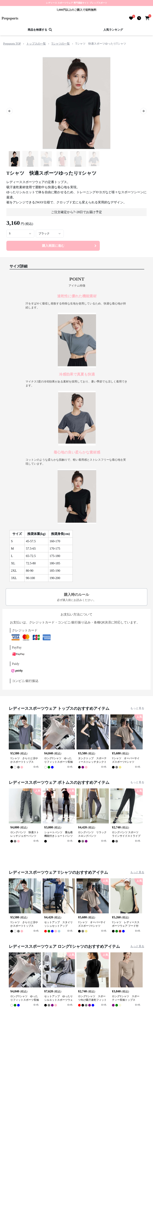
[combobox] (20, 234)
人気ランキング (113, 29)
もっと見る (137, 708)
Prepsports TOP (12, 43)
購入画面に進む (70, 246)
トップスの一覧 (36, 43)
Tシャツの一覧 (60, 43)
